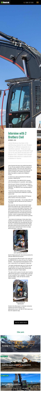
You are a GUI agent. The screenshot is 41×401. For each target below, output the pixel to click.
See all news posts (21, 322)
